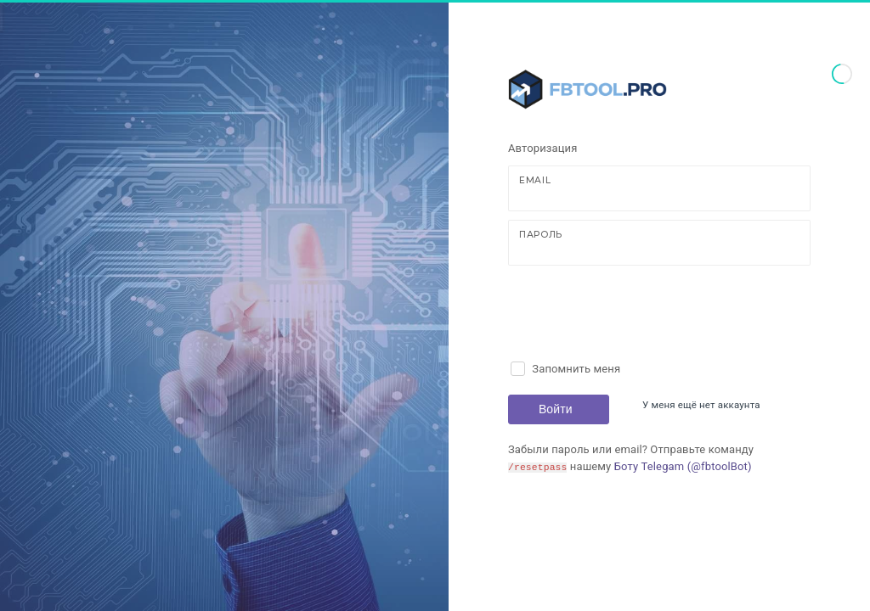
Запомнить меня (576, 368)
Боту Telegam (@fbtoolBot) (683, 466)
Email (535, 180)
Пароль (540, 234)
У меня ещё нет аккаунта (701, 405)
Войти (556, 409)
